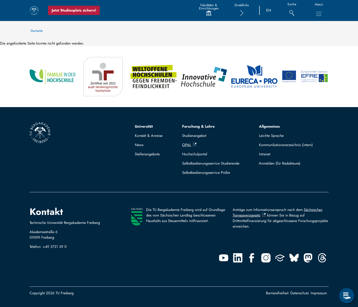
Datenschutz (299, 293)
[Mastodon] (308, 257)
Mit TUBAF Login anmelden (292, 163)
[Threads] (322, 257)
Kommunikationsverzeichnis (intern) (286, 144)
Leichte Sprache (271, 135)
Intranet (264, 154)
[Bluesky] (294, 257)
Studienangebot (194, 135)
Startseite (36, 30)
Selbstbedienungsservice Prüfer (206, 172)
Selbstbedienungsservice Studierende (210, 163)
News (139, 144)
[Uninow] (280, 257)
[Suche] (292, 10)
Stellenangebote (147, 154)
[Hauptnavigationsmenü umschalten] (319, 13)
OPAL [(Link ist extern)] (189, 144)
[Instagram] (266, 257)
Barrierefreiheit (277, 293)
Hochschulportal (194, 154)
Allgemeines (269, 126)
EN (268, 10)
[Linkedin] (237, 257)
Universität (144, 126)
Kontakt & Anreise (148, 135)
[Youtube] (223, 257)
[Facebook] (251, 257)
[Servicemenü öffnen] (346, 295)
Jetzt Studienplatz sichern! (74, 10)
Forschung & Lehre (198, 126)
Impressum (319, 293)
